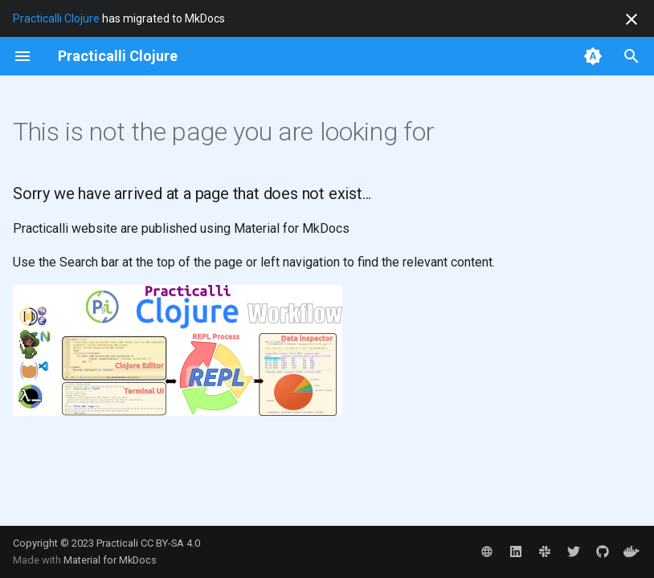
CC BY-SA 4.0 (170, 543)
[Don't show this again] (631, 19)
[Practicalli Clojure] (118, 56)
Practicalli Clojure (56, 18)
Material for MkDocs (110, 560)
